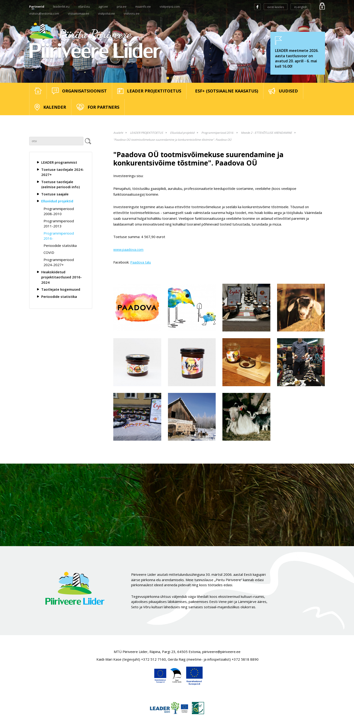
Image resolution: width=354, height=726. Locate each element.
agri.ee (103, 6)
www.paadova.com (128, 249)
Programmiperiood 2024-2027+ (59, 262)
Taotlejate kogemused (60, 289)
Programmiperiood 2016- (59, 236)
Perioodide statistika (60, 245)
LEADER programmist (59, 162)
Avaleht (118, 133)
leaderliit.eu (61, 6)
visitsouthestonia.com (44, 13)
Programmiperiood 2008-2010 (59, 211)
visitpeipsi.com (170, 6)
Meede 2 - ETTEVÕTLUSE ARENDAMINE (266, 133)
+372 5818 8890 (245, 659)
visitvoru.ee (131, 13)
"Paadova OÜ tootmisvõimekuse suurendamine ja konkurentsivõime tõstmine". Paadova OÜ (172, 140)
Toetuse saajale (55, 194)
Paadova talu (140, 262)
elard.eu (84, 6)
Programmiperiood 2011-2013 (59, 224)
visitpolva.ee (106, 13)
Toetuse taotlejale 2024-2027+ (62, 172)
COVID (49, 252)
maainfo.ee (143, 6)
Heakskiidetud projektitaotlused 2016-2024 (61, 277)
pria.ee (121, 6)
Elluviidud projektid (57, 201)
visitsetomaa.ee (78, 13)
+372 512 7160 (153, 659)
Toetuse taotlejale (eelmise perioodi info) (60, 184)
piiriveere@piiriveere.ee (221, 651)
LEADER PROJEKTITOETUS (146, 133)
